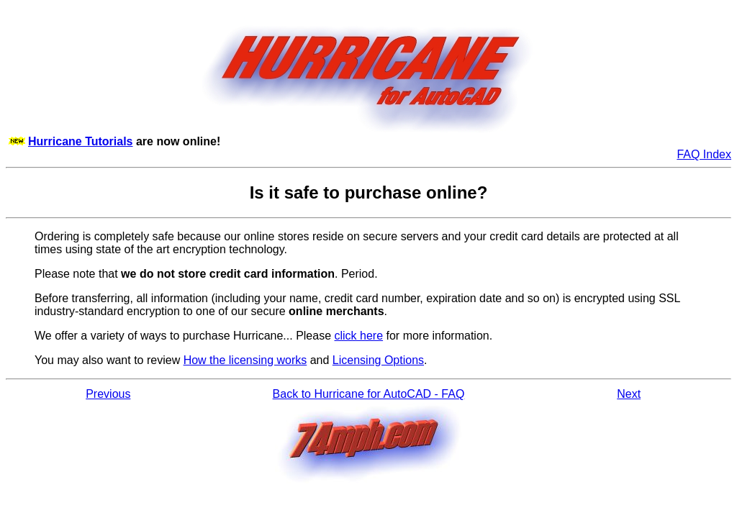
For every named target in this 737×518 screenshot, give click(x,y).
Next (629, 394)
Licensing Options (378, 360)
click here (359, 336)
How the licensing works (245, 360)
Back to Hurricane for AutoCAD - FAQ (369, 394)
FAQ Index (704, 154)
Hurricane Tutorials (80, 141)
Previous (108, 394)
